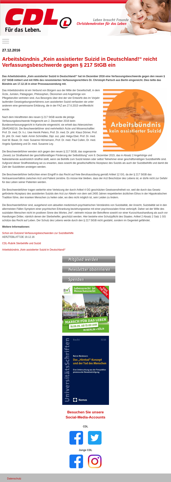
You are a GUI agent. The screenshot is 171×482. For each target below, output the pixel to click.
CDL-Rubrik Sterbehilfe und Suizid (21, 243)
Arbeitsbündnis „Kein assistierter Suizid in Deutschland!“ (33, 249)
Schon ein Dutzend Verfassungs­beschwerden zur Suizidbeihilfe (37, 233)
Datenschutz (14, 478)
